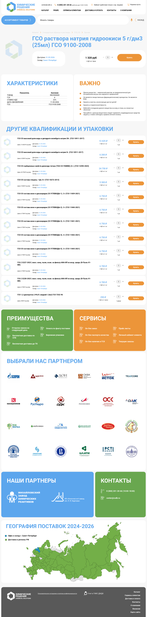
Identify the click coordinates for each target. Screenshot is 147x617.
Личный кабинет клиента (130, 335)
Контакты (136, 602)
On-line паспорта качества (97, 335)
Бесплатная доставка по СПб (24, 336)
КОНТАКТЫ (111, 10)
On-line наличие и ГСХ (95, 341)
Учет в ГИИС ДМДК (95, 594)
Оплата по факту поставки (58, 328)
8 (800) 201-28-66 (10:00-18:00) (120, 491)
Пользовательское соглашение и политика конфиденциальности (57, 593)
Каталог (137, 592)
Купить (129, 58)
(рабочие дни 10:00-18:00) (80, 5)
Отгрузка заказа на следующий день (20, 329)
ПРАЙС (56, 10)
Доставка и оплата (132, 599)
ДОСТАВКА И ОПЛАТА (94, 10)
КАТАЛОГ (45, 10)
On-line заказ (91, 328)
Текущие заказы (126, 341)
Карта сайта (135, 612)
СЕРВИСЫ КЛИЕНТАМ (72, 10)
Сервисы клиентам (132, 595)
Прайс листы (124, 328)
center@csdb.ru (46, 5)
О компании (135, 605)
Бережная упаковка (55, 335)
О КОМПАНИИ (126, 10)
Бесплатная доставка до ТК (25, 344)
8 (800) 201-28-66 (64, 5)
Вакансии (136, 609)
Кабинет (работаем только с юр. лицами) (108, 5)
